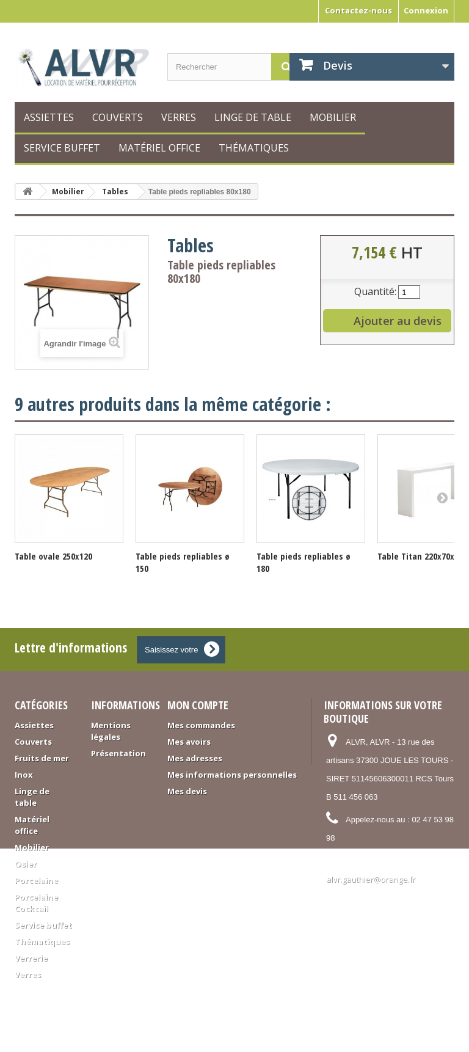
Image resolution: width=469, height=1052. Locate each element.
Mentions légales (111, 731)
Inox (24, 774)
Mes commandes (201, 725)
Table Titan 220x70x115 (422, 556)
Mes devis (187, 791)
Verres (178, 117)
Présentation (118, 753)
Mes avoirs (189, 741)
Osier (26, 863)
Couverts (117, 117)
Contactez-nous (358, 10)
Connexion (426, 10)
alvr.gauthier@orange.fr (370, 879)
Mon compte (197, 705)
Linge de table (252, 117)
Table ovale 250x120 (53, 556)
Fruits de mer (42, 758)
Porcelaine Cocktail (36, 902)
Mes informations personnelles (232, 774)
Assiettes (49, 117)
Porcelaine (36, 880)
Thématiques (254, 148)
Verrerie (31, 957)
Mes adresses (194, 758)
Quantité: (375, 291)
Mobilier (333, 117)
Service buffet (62, 148)
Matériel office (159, 148)
